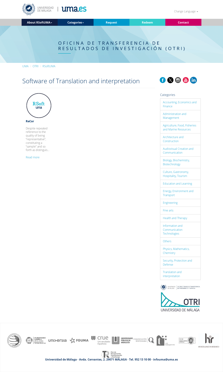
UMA (25, 66)
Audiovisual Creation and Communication (178, 151)
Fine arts (168, 210)
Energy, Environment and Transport (178, 193)
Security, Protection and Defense (177, 262)
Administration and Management (174, 116)
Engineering (170, 203)
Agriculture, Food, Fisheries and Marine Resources (179, 127)
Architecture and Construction (173, 139)
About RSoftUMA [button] (39, 22)
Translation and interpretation (172, 274)
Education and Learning (177, 183)
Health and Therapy (175, 218)
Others (167, 241)
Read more (33, 157)
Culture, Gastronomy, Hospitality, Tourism (176, 174)
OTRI (36, 66)
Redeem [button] (147, 22)
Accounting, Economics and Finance (180, 104)
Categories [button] (75, 22)
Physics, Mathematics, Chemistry (176, 251)
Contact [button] (183, 22)
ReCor (30, 121)
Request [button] (111, 22)
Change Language (186, 11)
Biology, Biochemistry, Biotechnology (176, 162)
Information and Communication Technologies (173, 230)
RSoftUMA (49, 66)
